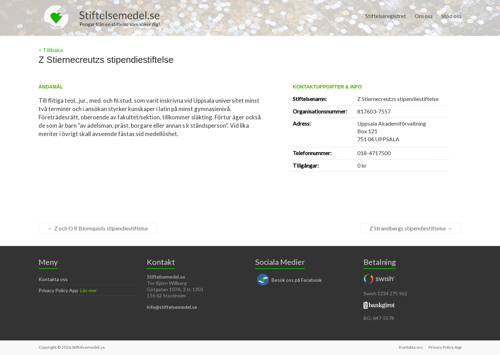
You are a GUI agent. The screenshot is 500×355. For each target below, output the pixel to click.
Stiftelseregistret (385, 15)
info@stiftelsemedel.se (172, 307)
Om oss (424, 15)
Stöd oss (451, 15)
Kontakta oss (53, 279)
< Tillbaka (51, 50)
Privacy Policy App (58, 290)
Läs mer (88, 290)
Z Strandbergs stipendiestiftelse (410, 228)
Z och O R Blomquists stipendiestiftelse (98, 228)
